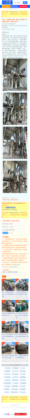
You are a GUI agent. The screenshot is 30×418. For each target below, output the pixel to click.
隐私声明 (10, 233)
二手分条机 (22, 371)
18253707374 (10, 207)
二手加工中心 (14, 392)
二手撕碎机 (23, 383)
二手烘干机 (15, 371)
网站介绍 (4, 407)
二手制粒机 (15, 383)
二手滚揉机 (15, 386)
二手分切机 (22, 374)
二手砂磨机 (7, 371)
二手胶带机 (8, 368)
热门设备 (14, 6)
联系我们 (8, 407)
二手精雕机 (22, 377)
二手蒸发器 (7, 386)
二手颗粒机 (7, 380)
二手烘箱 (6, 389)
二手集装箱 (22, 380)
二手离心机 (15, 380)
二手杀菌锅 (22, 389)
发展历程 (12, 407)
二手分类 (6, 6)
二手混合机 (15, 368)
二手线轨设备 (14, 389)
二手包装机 (22, 386)
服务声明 (25, 407)
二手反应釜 (7, 377)
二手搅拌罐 (15, 377)
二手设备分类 (14, 409)
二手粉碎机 (7, 374)
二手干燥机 (15, 374)
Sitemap (15, 416)
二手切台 (22, 368)
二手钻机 (6, 392)
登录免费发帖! (23, 6)
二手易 (7, 2)
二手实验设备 (7, 383)
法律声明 (17, 407)
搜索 (25, 2)
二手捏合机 (22, 392)
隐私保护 (21, 407)
